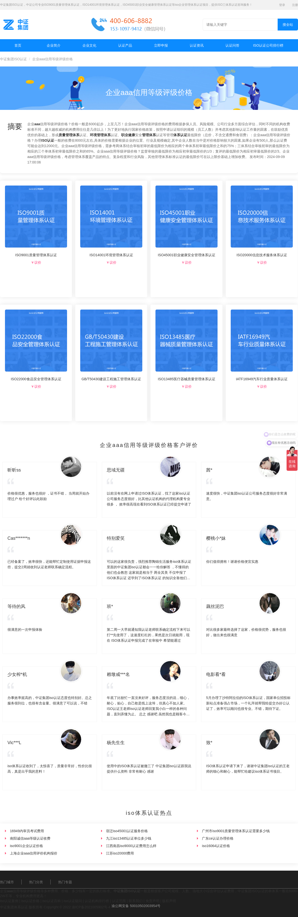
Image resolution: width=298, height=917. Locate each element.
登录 (282, 5)
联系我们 (136, 901)
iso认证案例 (9, 901)
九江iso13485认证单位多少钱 (128, 838)
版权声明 (169, 901)
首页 (17, 45)
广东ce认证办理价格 (217, 838)
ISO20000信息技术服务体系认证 (261, 255)
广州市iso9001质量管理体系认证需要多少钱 (236, 831)
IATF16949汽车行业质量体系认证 (262, 379)
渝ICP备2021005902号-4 (91, 907)
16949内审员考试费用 (27, 831)
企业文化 (89, 45)
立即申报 (161, 45)
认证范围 (119, 901)
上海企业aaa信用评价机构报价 (33, 853)
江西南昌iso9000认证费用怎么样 (131, 846)
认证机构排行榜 (97, 901)
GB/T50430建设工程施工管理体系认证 (111, 379)
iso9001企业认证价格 (26, 846)
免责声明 (152, 901)
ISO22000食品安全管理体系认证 (36, 379)
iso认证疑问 (73, 901)
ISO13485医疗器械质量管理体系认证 (186, 379)
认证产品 (125, 45)
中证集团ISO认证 (13, 59)
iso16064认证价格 (216, 846)
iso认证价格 (30, 901)
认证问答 (232, 45)
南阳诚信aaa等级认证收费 (30, 838)
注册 (295, 5)
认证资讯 (197, 45)
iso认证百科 (51, 901)
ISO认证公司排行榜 (268, 45)
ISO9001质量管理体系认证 (36, 255)
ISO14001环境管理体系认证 (111, 255)
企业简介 (54, 45)
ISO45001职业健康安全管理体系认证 (186, 255)
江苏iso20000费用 (120, 853)
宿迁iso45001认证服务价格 (127, 831)
